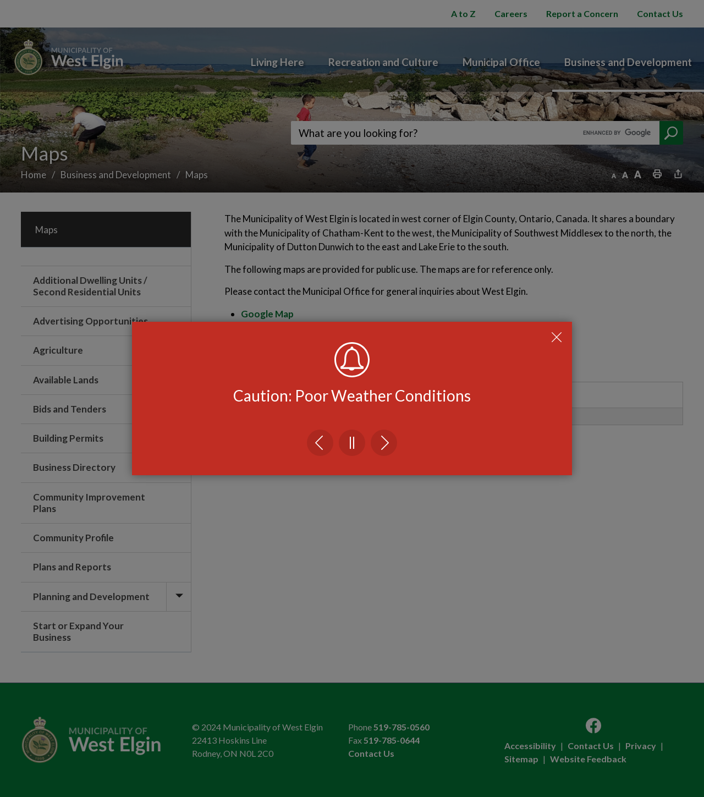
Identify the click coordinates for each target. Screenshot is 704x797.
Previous (320, 443)
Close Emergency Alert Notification (556, 337)
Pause (352, 443)
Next (384, 443)
